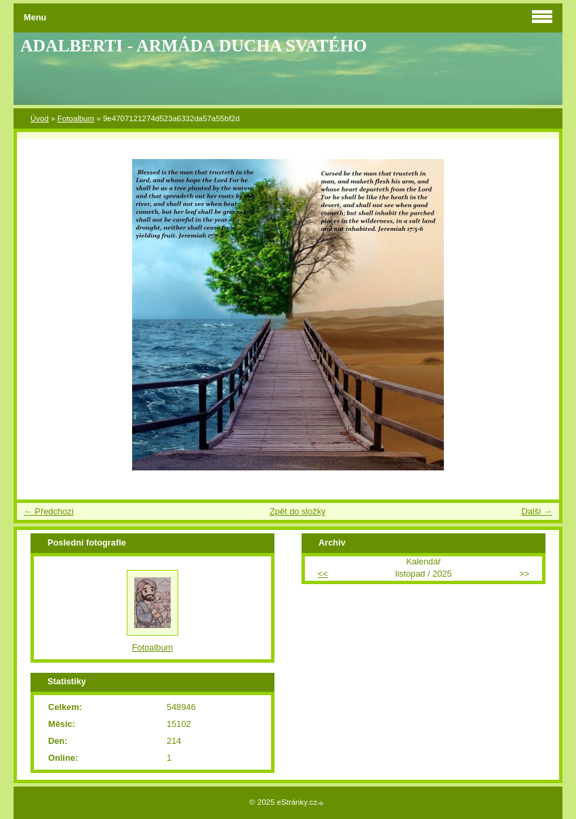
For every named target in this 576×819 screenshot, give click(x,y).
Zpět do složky (298, 511)
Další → (536, 511)
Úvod (39, 118)
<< (323, 574)
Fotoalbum (76, 118)
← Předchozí (49, 511)
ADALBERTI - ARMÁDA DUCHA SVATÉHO (193, 46)
